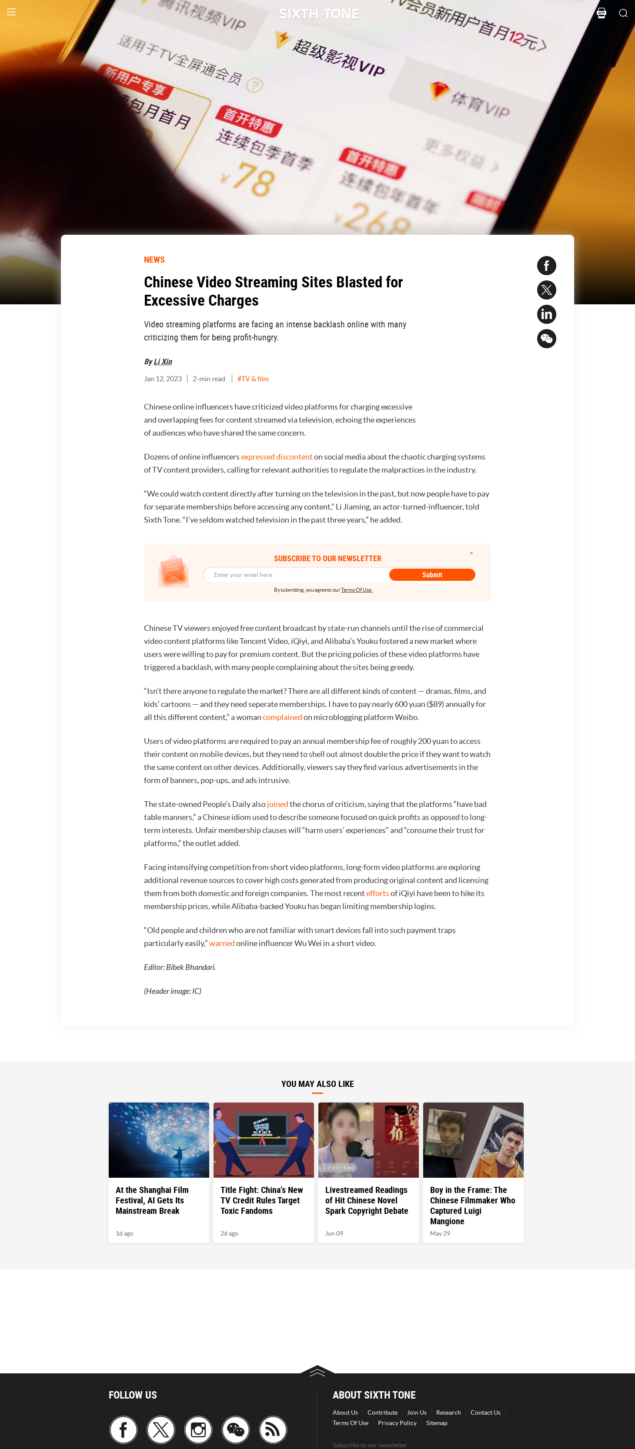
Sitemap (437, 1422)
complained (282, 717)
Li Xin (163, 361)
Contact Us (486, 1412)
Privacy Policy (397, 1422)
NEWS (154, 259)
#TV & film (253, 379)
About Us (345, 1412)
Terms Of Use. (357, 590)
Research (448, 1412)
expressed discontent (277, 456)
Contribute (383, 1412)
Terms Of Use (350, 1422)
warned (222, 943)
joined (277, 804)
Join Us (417, 1412)
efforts (377, 893)
